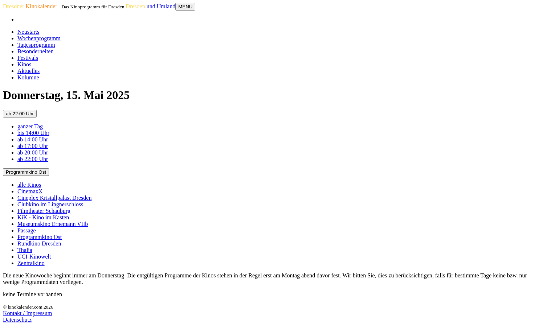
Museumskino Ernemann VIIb (52, 224)
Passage (26, 230)
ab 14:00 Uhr (32, 139)
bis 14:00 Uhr (33, 133)
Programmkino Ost (26, 172)
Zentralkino (31, 263)
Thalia (24, 250)
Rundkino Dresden (39, 243)
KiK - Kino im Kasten (43, 217)
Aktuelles (28, 71)
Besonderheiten (35, 51)
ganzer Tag (30, 126)
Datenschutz (17, 320)
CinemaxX (29, 191)
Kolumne (28, 77)
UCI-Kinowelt (34, 256)
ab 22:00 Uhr (20, 113)
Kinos (24, 64)
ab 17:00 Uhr (32, 146)
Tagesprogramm (36, 45)
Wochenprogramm (39, 38)
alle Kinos (29, 185)
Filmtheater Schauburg (43, 211)
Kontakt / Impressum (27, 313)
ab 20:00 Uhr (32, 152)
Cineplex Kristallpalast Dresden (54, 198)
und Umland (161, 6)
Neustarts (28, 32)
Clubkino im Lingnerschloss (50, 204)
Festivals (27, 58)
